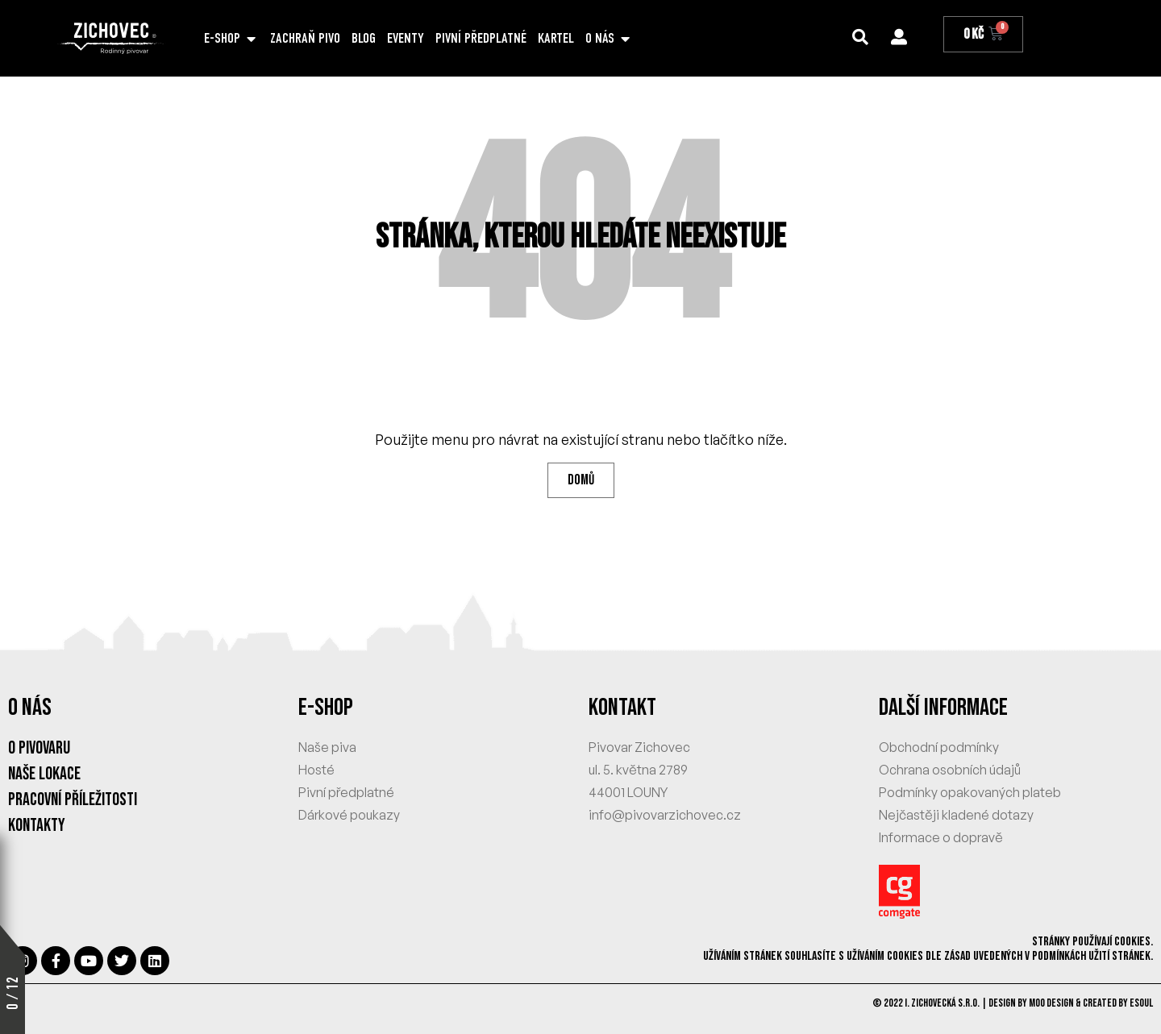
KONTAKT (622, 707)
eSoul (1141, 1003)
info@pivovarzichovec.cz (665, 815)
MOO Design (1051, 1003)
